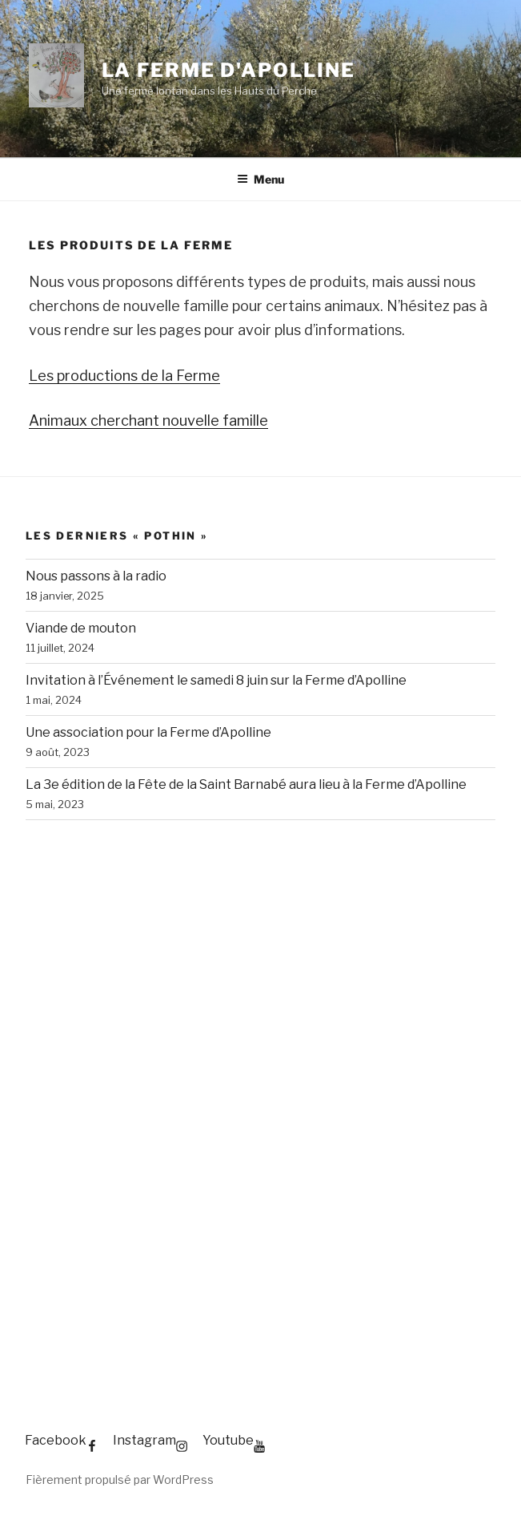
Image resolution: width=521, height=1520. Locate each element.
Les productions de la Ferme (124, 375)
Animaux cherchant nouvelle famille (148, 420)
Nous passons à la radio (96, 576)
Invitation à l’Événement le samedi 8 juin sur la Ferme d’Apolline (216, 680)
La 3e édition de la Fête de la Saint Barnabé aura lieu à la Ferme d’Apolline (246, 784)
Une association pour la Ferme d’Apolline (148, 732)
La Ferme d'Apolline (228, 70)
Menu (260, 179)
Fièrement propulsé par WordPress (120, 1479)
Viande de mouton (81, 628)
